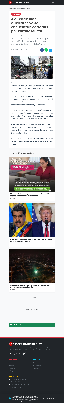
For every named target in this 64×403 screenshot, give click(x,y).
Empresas (13, 371)
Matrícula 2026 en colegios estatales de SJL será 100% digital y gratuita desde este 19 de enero (30, 195)
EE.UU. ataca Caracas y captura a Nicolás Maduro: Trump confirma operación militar (31, 240)
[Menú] (52, 2)
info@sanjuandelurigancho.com (22, 384)
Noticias (12, 8)
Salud (36, 368)
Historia (12, 368)
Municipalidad (38, 363)
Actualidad (21, 8)
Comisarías (37, 366)
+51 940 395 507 (16, 388)
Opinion (12, 366)
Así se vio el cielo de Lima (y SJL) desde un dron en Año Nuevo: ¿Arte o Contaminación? (30, 286)
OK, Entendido (49, 398)
